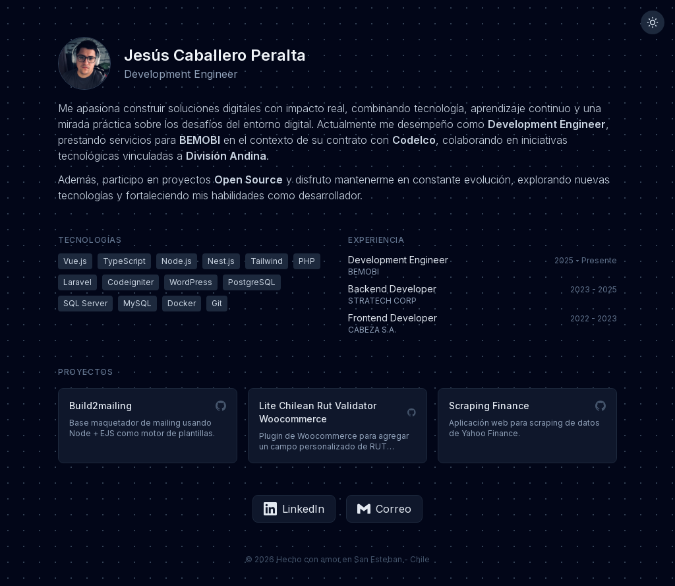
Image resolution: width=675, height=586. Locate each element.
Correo (384, 508)
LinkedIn (294, 508)
